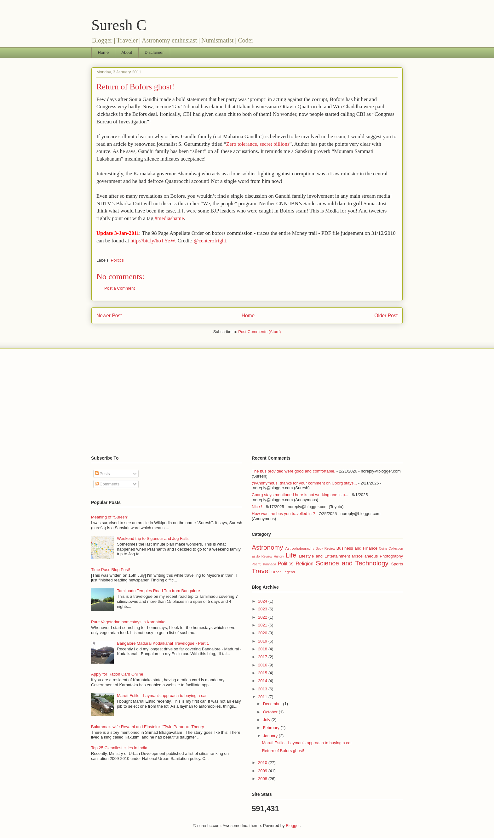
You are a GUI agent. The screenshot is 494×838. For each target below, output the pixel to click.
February (272, 727)
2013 (263, 689)
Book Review (325, 548)
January (271, 735)
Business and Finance (356, 548)
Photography (391, 556)
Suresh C (118, 25)
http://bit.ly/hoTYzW (152, 241)
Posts (102, 473)
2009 (263, 770)
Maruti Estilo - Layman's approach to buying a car (162, 695)
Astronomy (267, 547)
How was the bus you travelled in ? (283, 513)
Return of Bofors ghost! (135, 86)
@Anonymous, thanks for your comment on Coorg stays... (304, 483)
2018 (263, 649)
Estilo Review (262, 556)
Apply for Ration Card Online (117, 674)
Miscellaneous (365, 556)
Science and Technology (352, 563)
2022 (263, 617)
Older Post (386, 315)
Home (103, 52)
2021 (263, 625)
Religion (304, 563)
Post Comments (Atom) (259, 331)
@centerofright (210, 241)
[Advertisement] (247, 402)
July (267, 719)
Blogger (293, 825)
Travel (261, 571)
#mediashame (169, 218)
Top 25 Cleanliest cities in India (119, 747)
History (279, 556)
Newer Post (109, 315)
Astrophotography (299, 548)
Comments (107, 484)
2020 (263, 633)
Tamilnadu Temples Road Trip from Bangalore (158, 590)
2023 (263, 609)
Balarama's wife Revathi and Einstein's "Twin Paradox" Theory (147, 726)
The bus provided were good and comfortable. (293, 471)
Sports (397, 564)
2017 (263, 656)
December (273, 703)
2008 (263, 778)
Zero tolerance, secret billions (258, 144)
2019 (263, 641)
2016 (263, 665)
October (271, 712)
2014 (263, 680)
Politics (117, 260)
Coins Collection (391, 548)
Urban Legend (283, 572)
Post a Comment (119, 288)
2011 (263, 696)
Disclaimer (154, 52)
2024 (263, 601)
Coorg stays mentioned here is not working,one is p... (300, 494)
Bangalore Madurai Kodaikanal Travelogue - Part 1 (163, 643)
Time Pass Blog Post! (110, 569)
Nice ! (257, 506)
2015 (263, 673)
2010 (263, 762)
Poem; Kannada (264, 564)
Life (291, 555)
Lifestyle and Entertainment (324, 556)
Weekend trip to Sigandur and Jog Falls (152, 538)
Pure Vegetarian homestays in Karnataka (128, 622)
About (126, 52)
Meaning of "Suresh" (109, 517)
